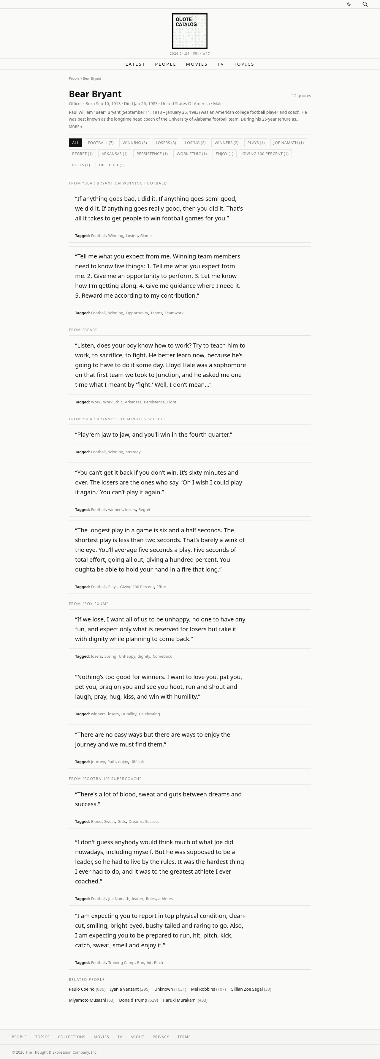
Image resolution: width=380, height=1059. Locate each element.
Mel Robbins (208, 989)
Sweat (109, 821)
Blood (96, 821)
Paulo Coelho (87, 989)
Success (152, 821)
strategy (133, 451)
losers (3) (166, 142)
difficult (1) (111, 165)
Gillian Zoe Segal (251, 989)
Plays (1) (256, 142)
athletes (165, 898)
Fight (171, 402)
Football (98, 235)
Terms (184, 1036)
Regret (144, 509)
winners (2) (227, 142)
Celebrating (149, 713)
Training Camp (121, 962)
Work (96, 402)
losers (130, 509)
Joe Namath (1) (289, 142)
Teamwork (174, 312)
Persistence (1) (152, 153)
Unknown (170, 989)
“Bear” (90, 329)
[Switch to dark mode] (348, 4)
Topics (244, 64)
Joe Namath (118, 898)
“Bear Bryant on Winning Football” (125, 183)
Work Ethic (112, 402)
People (165, 64)
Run (140, 962)
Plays (112, 586)
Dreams (136, 821)
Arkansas (133, 402)
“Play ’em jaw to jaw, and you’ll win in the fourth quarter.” (153, 434)
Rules (151, 898)
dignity (144, 656)
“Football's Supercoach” (112, 778)
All (75, 142)
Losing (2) (195, 142)
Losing (132, 235)
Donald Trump (138, 1000)
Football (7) (101, 142)
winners (115, 509)
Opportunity (137, 312)
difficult (137, 761)
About (137, 1036)
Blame (146, 235)
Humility (129, 713)
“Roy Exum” (95, 603)
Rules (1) (81, 165)
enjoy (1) (225, 153)
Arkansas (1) (115, 153)
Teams (156, 312)
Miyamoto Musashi (91, 1000)
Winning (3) (135, 142)
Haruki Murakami (185, 1000)
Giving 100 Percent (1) (265, 153)
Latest (136, 64)
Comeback (162, 656)
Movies (197, 64)
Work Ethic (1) (192, 153)
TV (220, 64)
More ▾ (75, 126)
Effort (161, 586)
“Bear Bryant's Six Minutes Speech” (124, 419)
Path (111, 761)
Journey (98, 761)
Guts (122, 821)
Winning (115, 235)
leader (137, 898)
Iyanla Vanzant (130, 989)
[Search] (365, 4)
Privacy (161, 1036)
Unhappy (127, 656)
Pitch (158, 962)
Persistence (154, 402)
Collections (72, 1036)
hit (149, 962)
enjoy (123, 761)
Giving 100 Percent (137, 586)
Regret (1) (82, 153)
